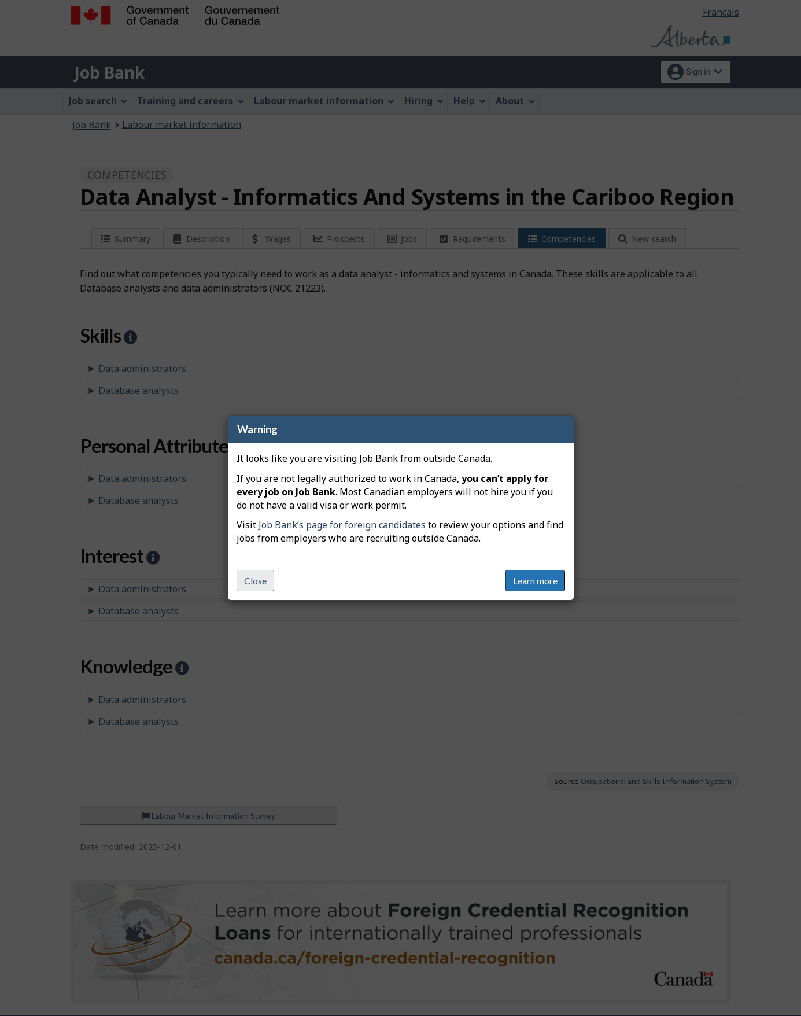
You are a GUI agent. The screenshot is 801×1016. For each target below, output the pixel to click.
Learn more (535, 580)
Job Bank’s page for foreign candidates (342, 524)
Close (255, 580)
